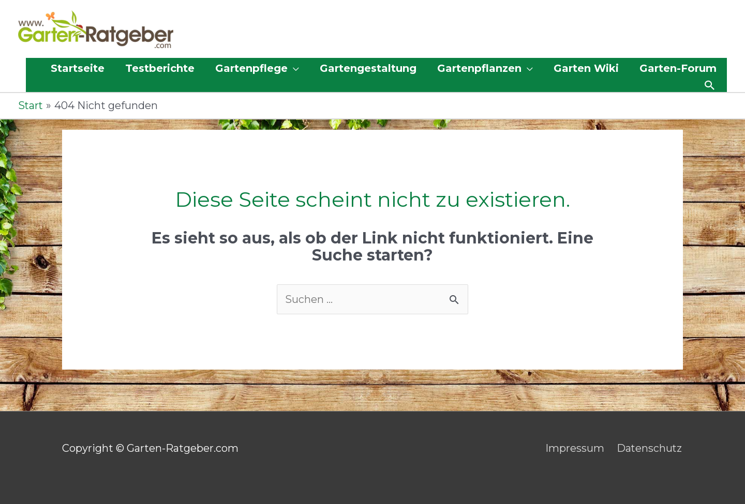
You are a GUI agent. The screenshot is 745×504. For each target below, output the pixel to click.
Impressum (574, 448)
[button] (257, 68)
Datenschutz (650, 448)
